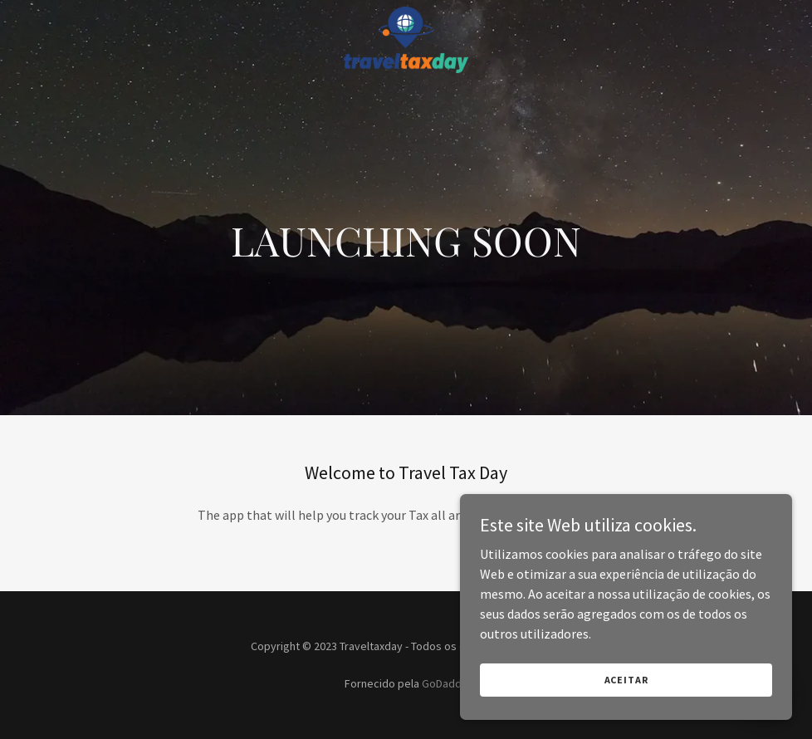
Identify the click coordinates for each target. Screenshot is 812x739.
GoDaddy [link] (444, 683)
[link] (406, 13)
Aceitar (626, 679)
